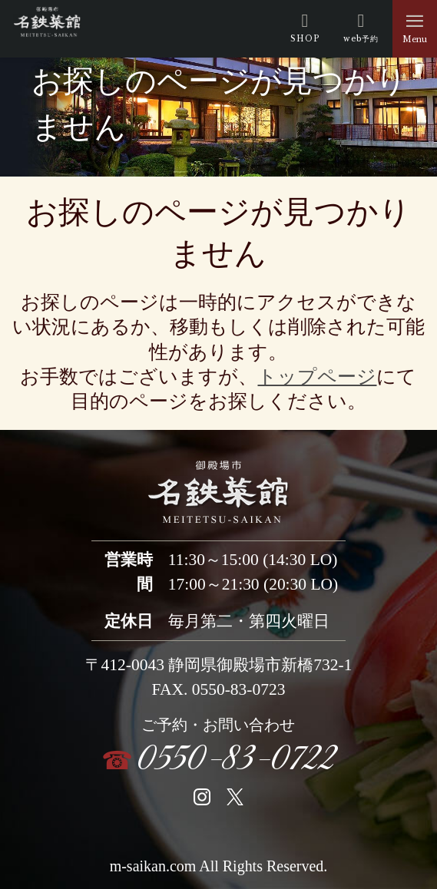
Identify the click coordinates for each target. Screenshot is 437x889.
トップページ (316, 376)
